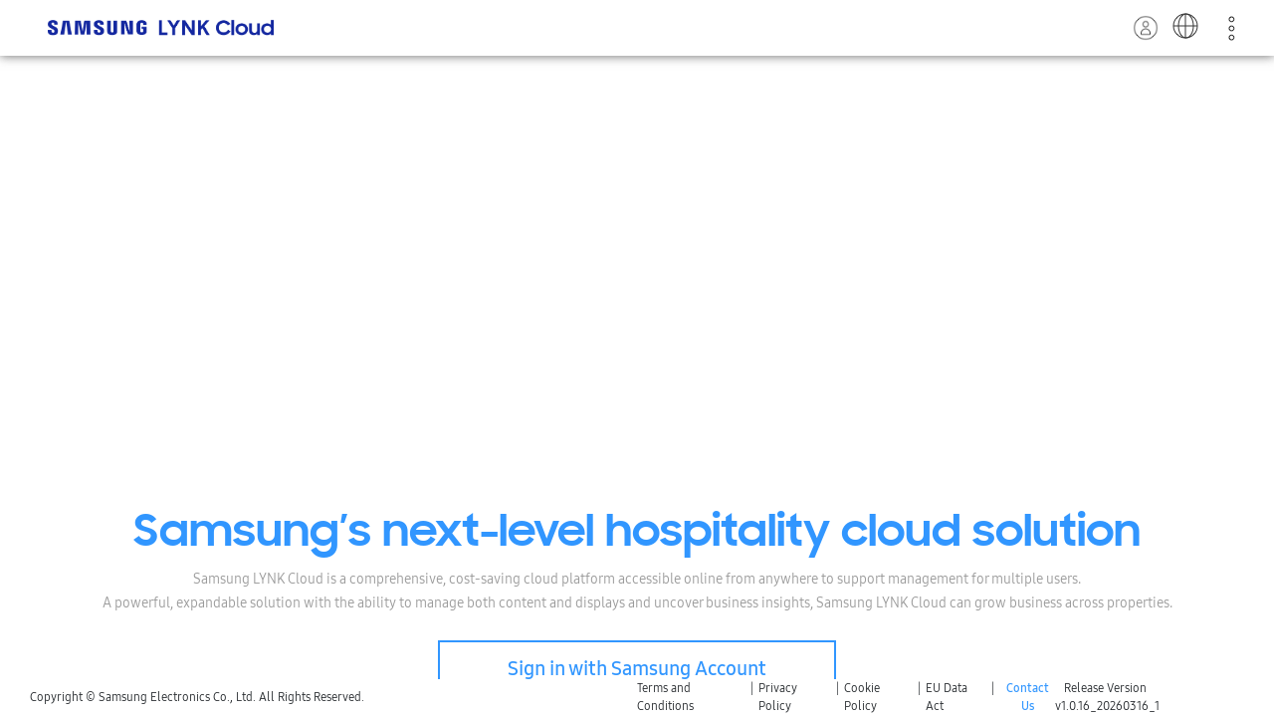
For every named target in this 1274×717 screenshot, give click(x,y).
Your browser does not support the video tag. (637, 374)
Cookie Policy (862, 697)
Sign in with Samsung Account (637, 668)
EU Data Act (946, 697)
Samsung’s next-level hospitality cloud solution (637, 534)
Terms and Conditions (665, 697)
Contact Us (1027, 697)
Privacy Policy (777, 697)
